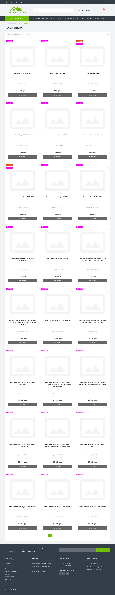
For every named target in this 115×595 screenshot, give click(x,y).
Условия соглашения (11, 571)
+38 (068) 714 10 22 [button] (92, 564)
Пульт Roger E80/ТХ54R (22, 135)
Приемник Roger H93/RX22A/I (92, 135)
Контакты (59, 2)
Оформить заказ (106, 11)
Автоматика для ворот (40, 18)
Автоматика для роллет (39, 571)
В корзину (22, 95)
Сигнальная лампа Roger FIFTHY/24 (57, 197)
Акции (6, 582)
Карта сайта (8, 579)
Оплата (52, 2)
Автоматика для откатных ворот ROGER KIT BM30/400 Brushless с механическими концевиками (57, 384)
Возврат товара (9, 576)
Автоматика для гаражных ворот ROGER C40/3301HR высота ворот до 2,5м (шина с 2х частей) (22, 322)
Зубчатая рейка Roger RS (22, 73)
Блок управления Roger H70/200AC (57, 258)
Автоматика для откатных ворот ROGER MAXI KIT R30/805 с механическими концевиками (57, 508)
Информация (69, 18)
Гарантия (37, 2)
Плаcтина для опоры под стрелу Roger (57, 320)
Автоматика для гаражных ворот (41, 563)
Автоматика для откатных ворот (41, 566)
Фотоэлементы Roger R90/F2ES (57, 135)
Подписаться (103, 550)
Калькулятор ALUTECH (84, 18)
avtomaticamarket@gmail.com (95, 567)
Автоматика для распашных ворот (42, 569)
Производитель (12, 23)
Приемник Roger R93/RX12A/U (92, 197)
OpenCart (13, 589)
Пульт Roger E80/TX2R (57, 73)
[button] (10, 2)
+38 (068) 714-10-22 (100, 18)
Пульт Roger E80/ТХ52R (92, 73)
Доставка (44, 2)
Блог (60, 18)
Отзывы (53, 18)
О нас (30, 2)
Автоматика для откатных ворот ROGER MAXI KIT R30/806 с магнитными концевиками (93, 508)
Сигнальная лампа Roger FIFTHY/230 (22, 197)
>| (64, 535)
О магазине (8, 566)
